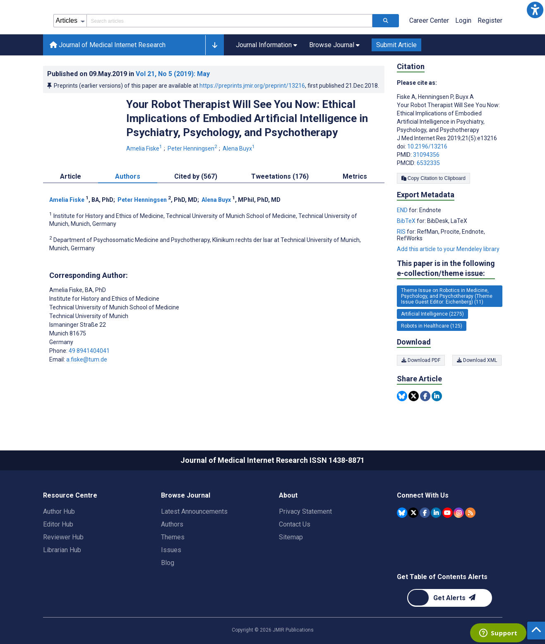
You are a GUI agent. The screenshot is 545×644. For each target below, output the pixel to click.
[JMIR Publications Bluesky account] (402, 513)
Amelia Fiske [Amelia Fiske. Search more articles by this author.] (144, 148)
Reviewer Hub (63, 537)
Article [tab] (70, 176)
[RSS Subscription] (470, 513)
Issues (171, 550)
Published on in (128, 74)
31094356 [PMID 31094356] (426, 154)
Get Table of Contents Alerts (442, 577)
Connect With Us (423, 495)
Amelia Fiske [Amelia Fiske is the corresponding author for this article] (77, 290)
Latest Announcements (194, 511)
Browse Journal (185, 495)
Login (463, 20)
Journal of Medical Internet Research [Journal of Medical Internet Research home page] (108, 45)
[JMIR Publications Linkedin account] (436, 513)
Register (490, 20)
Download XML (478, 360)
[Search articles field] (229, 20)
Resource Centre (70, 495)
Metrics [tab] (355, 176)
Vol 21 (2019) (173, 74)
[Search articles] (385, 20)
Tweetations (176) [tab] (280, 176)
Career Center (429, 20)
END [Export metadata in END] (403, 210)
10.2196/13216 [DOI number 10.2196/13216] (427, 146)
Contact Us (294, 524)
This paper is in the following (446, 268)
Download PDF (420, 360)
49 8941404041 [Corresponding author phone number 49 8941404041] (89, 350)
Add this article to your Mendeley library (448, 249)
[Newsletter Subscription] (449, 598)
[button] (535, 10)
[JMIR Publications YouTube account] (447, 513)
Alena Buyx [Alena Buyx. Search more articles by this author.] (239, 148)
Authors (172, 524)
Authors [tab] (127, 176)
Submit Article (396, 45)
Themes (173, 537)
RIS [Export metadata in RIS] (402, 231)
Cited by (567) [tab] (195, 176)
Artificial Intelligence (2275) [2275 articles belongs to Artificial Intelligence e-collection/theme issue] (432, 314)
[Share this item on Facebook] (425, 396)
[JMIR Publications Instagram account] (459, 513)
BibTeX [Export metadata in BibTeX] (407, 221)
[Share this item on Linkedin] (437, 396)
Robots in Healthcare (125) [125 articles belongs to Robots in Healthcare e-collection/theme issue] (431, 326)
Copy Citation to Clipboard (433, 178)
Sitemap (291, 537)
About (288, 495)
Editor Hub (58, 524)
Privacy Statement (305, 511)
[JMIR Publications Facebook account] (425, 513)
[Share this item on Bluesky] (402, 396)
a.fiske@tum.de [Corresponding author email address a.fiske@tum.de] (86, 359)
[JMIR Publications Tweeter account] (413, 513)
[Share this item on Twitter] (413, 396)
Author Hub (59, 511)
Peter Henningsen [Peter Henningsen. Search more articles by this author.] (193, 148)
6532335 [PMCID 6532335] (428, 163)
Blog (167, 563)
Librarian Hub (62, 550)
